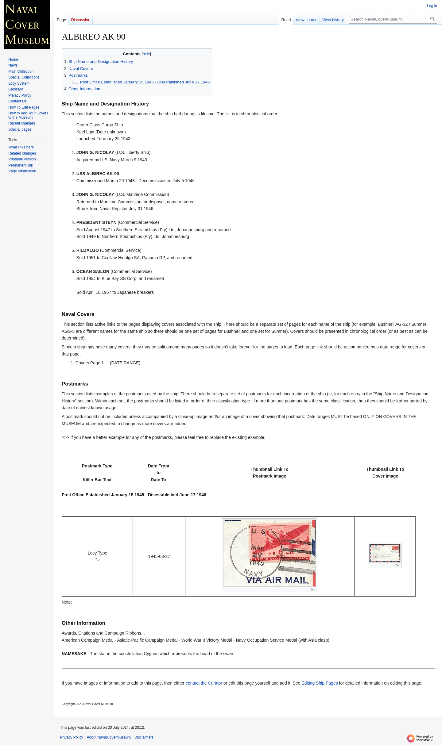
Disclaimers (143, 737)
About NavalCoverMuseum (109, 737)
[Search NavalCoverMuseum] (393, 19)
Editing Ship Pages (319, 683)
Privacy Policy (71, 737)
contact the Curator (204, 683)
